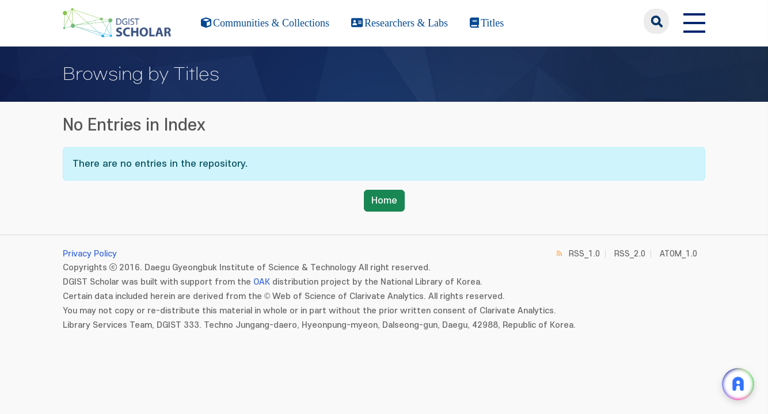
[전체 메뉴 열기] (694, 21)
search (656, 21)
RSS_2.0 (629, 254)
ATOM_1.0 (678, 254)
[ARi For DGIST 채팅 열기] (738, 384)
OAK (261, 282)
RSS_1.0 (584, 254)
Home (384, 200)
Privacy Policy (90, 254)
